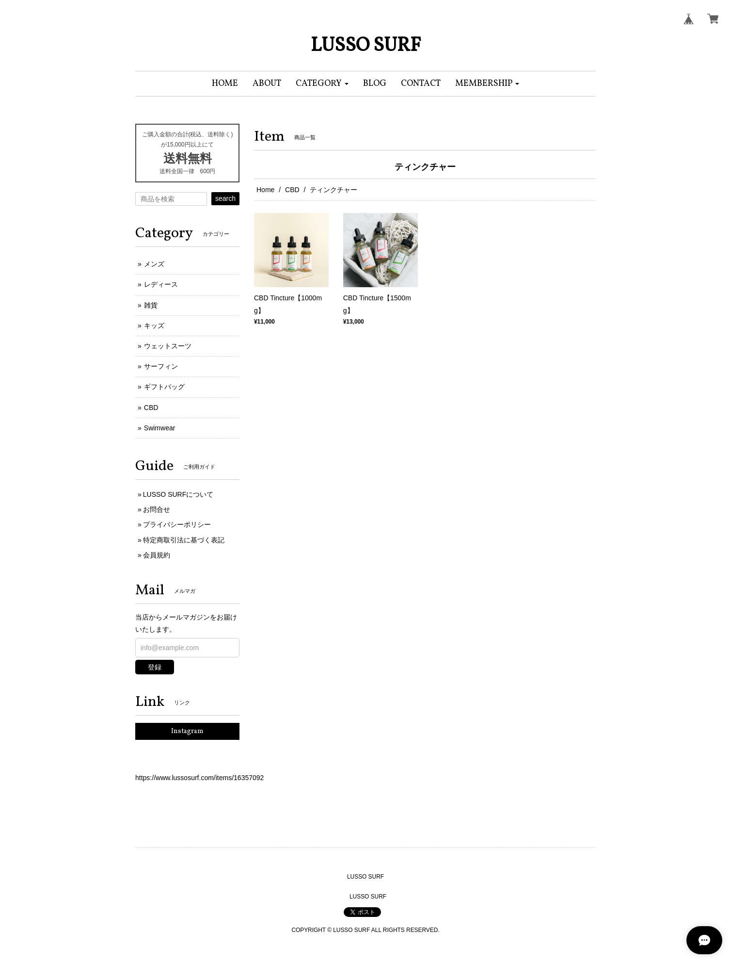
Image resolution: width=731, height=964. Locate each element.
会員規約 (156, 555)
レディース (161, 284)
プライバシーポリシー (177, 524)
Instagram (187, 731)
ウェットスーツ (167, 346)
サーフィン (161, 366)
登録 (154, 667)
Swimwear (159, 428)
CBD (292, 190)
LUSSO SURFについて (178, 494)
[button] (322, 83)
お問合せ (156, 509)
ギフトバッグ (164, 387)
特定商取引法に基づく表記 (183, 540)
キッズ (154, 325)
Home (265, 190)
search (225, 198)
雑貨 (151, 305)
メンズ (154, 264)
